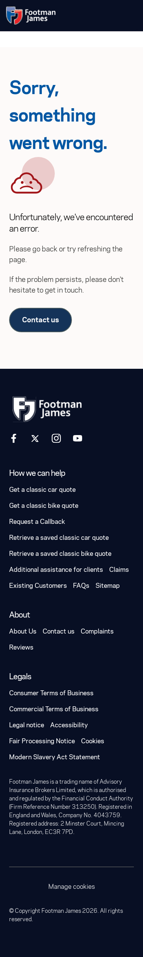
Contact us (40, 320)
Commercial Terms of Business (54, 709)
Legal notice (26, 725)
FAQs (81, 585)
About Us (23, 631)
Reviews (21, 647)
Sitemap (107, 585)
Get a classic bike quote (43, 505)
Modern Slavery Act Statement (54, 757)
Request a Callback (37, 521)
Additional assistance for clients (56, 569)
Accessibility (69, 725)
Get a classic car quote (42, 489)
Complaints (97, 631)
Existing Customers (38, 585)
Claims (119, 569)
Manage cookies (71, 886)
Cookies (92, 741)
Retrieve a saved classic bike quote (60, 553)
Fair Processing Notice (42, 741)
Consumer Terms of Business (51, 693)
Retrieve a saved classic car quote (59, 537)
